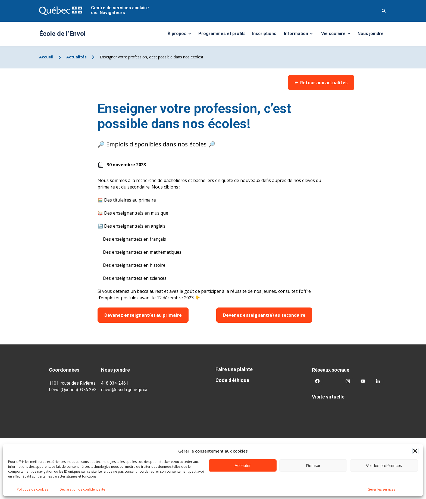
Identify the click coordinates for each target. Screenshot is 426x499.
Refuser (313, 465)
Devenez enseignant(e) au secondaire (264, 315)
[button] (415, 451)
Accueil (46, 56)
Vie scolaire (337, 35)
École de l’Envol (62, 33)
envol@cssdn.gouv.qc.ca (124, 389)
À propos (181, 35)
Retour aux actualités (321, 82)
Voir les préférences (384, 465)
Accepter (242, 465)
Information (300, 35)
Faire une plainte (234, 369)
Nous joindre (371, 33)
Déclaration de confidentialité (82, 489)
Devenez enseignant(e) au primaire (143, 315)
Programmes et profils (222, 33)
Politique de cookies (32, 489)
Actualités (76, 56)
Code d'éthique (232, 380)
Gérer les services (381, 489)
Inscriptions (264, 33)
